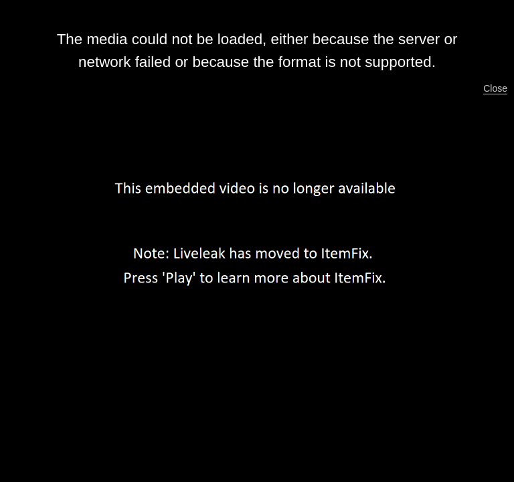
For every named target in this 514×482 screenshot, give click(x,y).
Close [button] (495, 88)
